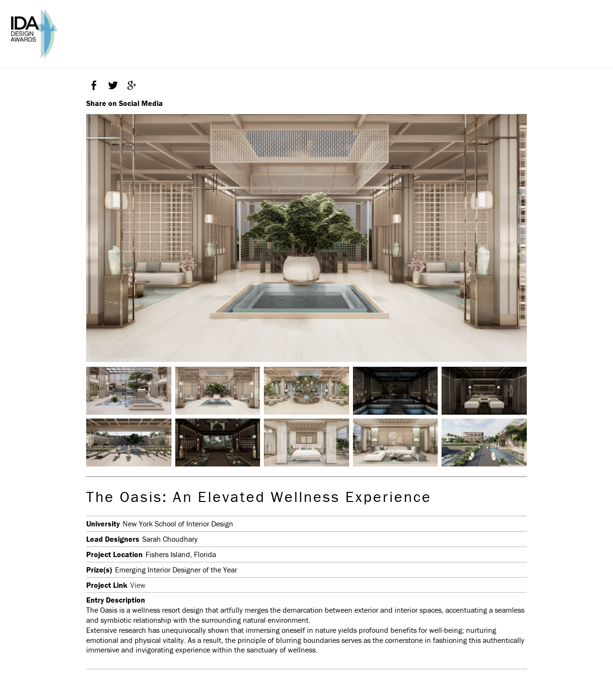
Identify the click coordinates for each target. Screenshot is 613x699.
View (138, 585)
